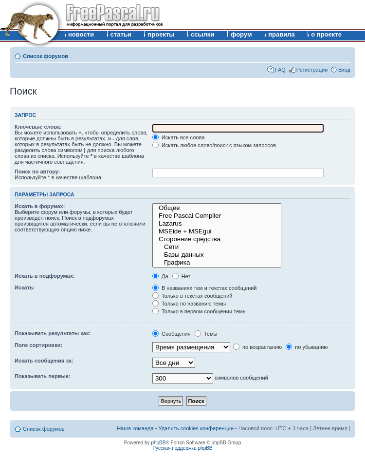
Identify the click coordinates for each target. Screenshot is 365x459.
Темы (206, 334)
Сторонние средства (216, 239)
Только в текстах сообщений (192, 296)
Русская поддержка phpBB (182, 448)
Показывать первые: (43, 376)
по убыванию (307, 347)
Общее (216, 208)
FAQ (280, 70)
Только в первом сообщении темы (199, 311)
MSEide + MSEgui (216, 231)
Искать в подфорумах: (45, 276)
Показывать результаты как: (53, 333)
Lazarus (216, 224)
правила (281, 34)
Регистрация (312, 70)
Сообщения (171, 334)
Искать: (25, 287)
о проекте (326, 34)
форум (241, 34)
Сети (216, 247)
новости (81, 34)
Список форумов (45, 56)
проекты (160, 34)
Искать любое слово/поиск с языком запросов (214, 145)
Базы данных (216, 255)
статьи (120, 34)
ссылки (202, 34)
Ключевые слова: (38, 127)
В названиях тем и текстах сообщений (204, 288)
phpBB (158, 442)
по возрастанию (257, 347)
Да (160, 276)
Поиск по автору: (37, 171)
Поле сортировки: (38, 345)
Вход (344, 70)
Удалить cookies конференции (196, 428)
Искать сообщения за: (44, 360)
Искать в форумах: (40, 206)
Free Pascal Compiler (216, 216)
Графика (216, 263)
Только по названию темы (189, 303)
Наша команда (135, 428)
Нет (181, 276)
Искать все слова (178, 137)
